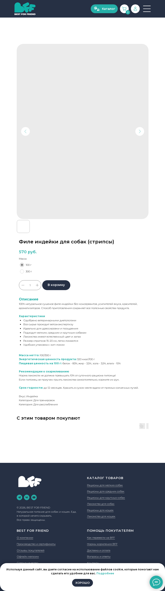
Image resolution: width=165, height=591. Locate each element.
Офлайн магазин (28, 556)
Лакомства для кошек (101, 516)
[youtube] (34, 497)
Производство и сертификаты (36, 544)
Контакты (93, 562)
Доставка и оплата (98, 550)
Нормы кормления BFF (102, 544)
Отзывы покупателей (30, 550)
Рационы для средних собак (105, 491)
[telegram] (19, 497)
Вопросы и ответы (99, 556)
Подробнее (105, 573)
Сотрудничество (27, 562)
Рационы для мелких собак (105, 485)
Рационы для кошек (100, 510)
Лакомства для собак (100, 503)
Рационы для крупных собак (106, 497)
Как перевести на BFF (101, 537)
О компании (25, 537)
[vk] (26, 497)
